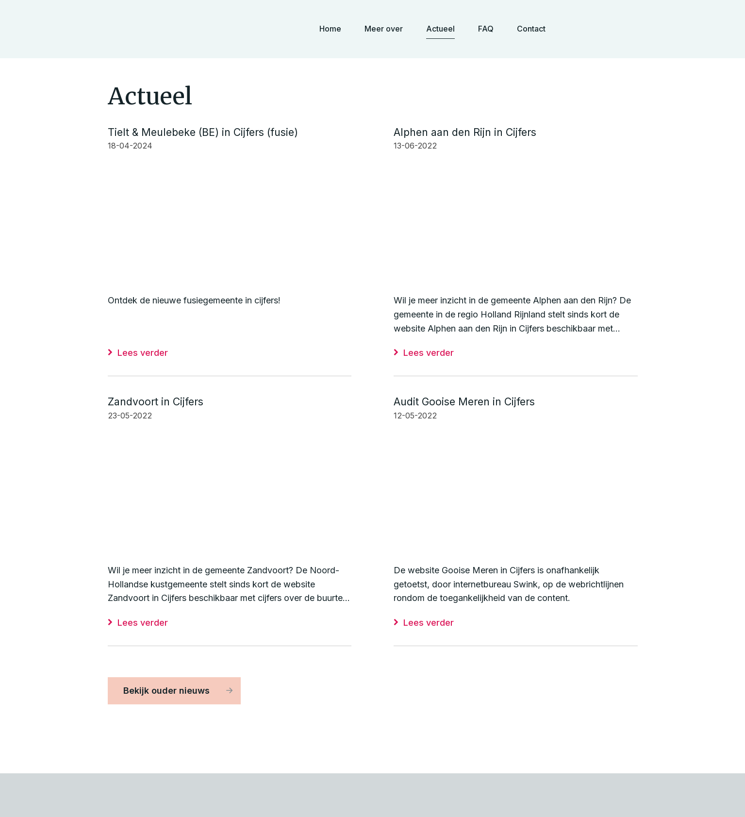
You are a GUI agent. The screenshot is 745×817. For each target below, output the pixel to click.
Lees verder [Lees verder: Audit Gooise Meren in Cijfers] (428, 622)
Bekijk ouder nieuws (166, 690)
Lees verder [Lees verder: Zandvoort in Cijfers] (142, 622)
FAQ (486, 28)
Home (330, 28)
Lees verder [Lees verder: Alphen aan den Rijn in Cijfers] (428, 353)
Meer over (383, 28)
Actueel (440, 28)
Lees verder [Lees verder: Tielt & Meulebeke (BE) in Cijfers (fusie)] (142, 353)
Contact (531, 28)
